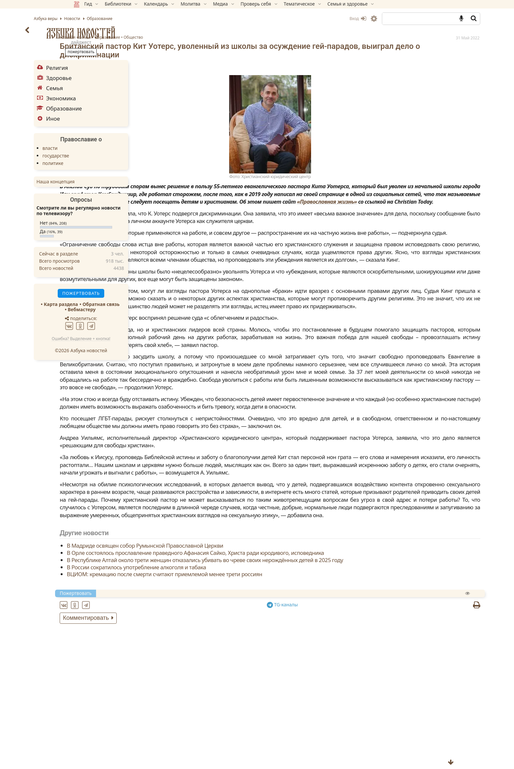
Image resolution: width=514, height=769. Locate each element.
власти (89, 148)
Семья (218, 37)
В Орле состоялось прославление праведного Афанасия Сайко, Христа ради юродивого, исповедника (311, 749)
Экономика (100, 98)
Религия (200, 37)
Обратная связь (140, 304)
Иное (92, 118)
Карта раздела (100, 304)
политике (92, 163)
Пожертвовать (120, 51)
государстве (95, 155)
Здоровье (98, 78)
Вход (318, 18)
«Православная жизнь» (372, 217)
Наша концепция (95, 181)
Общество (266, 37)
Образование (240, 37)
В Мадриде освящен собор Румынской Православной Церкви (278, 738)
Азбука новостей (120, 33)
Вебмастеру (121, 309)
